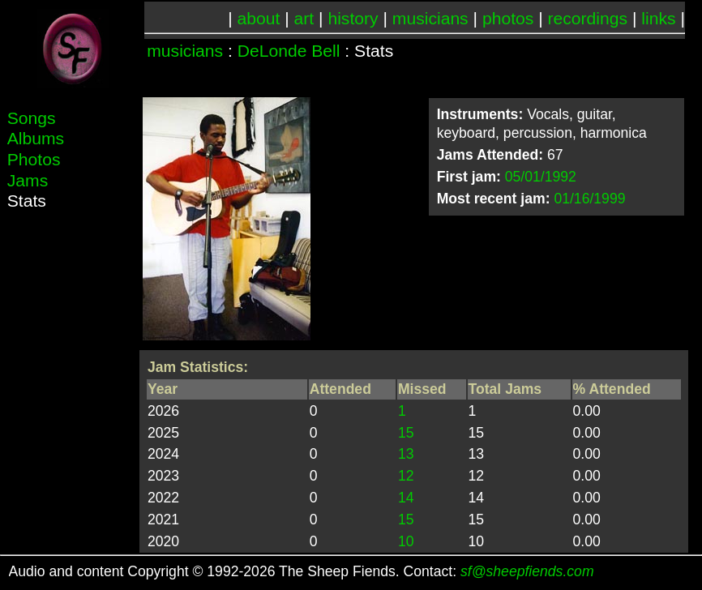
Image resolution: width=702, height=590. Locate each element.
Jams (27, 180)
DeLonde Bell (289, 50)
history (352, 18)
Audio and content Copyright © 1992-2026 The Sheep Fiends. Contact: (301, 571)
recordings (588, 18)
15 (406, 433)
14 (406, 498)
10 (406, 541)
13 (406, 454)
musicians (430, 18)
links (658, 18)
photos (507, 18)
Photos (34, 159)
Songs (31, 118)
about (259, 18)
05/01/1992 (540, 177)
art (304, 18)
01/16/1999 (589, 198)
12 (406, 476)
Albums (35, 138)
